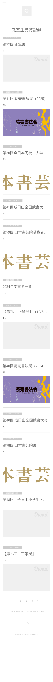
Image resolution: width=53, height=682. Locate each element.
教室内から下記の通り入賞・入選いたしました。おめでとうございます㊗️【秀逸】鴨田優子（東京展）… (26, 110)
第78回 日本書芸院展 (20, 478)
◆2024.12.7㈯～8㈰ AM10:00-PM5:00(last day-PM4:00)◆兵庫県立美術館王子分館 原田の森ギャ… (26, 341)
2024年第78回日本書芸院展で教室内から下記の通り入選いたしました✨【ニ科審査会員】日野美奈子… (26, 485)
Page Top (26, 666)
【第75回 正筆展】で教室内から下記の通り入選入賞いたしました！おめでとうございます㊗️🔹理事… (26, 601)
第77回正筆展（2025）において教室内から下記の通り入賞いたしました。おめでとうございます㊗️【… (26, 52)
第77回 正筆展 (14, 44)
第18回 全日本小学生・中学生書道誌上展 (26, 535)
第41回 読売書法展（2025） (25, 102)
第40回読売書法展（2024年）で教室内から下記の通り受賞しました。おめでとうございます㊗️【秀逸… (26, 399)
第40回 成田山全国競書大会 (25, 449)
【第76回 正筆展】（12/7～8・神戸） (26, 333)
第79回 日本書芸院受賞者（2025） (26, 247)
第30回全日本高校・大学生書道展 (26, 160)
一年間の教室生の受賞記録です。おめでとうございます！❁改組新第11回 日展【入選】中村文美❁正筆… (26, 312)
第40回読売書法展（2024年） (26, 391)
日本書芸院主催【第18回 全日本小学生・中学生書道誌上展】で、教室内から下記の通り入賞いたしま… (26, 543)
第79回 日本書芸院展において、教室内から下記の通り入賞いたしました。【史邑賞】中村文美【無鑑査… (26, 254)
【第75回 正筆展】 (19, 593)
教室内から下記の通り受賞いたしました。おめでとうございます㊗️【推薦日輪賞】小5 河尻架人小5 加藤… (26, 457)
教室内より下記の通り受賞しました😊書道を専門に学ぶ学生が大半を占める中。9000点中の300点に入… (26, 168)
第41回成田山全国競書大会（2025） (26, 218)
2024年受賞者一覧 (17, 304)
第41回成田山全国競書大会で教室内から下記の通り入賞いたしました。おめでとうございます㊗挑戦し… (26, 226)
